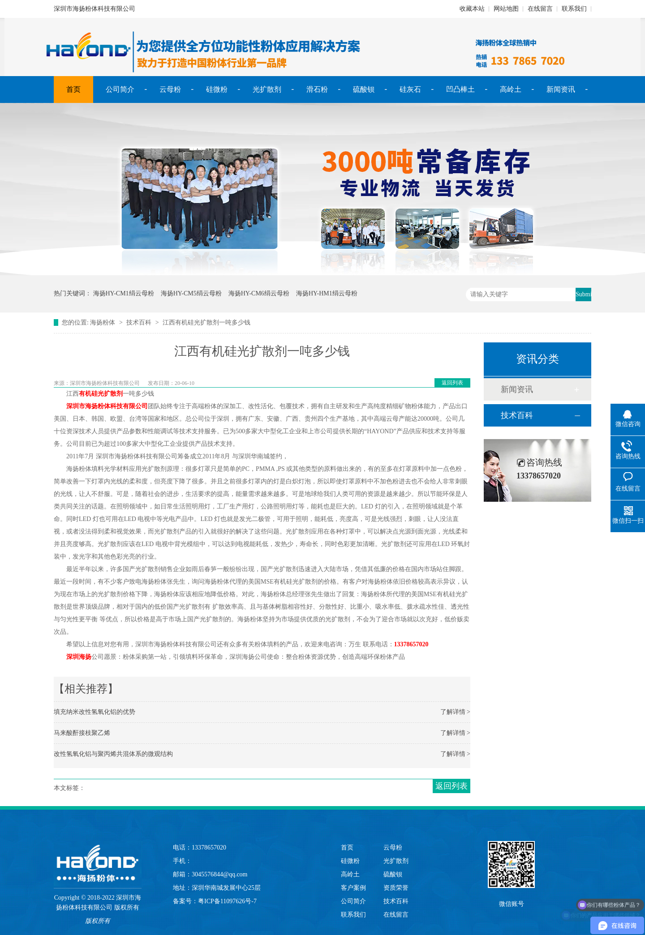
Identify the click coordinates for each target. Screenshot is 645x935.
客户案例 (353, 887)
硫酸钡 (363, 89)
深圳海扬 (78, 656)
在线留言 (540, 8)
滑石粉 (317, 89)
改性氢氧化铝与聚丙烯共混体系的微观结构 (113, 754)
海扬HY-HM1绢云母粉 (326, 293)
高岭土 (510, 89)
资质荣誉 (395, 887)
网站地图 (506, 8)
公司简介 (120, 89)
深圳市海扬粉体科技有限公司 (107, 406)
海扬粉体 (102, 322)
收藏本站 (472, 8)
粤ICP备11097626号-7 (227, 901)
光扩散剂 (267, 89)
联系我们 (574, 8)
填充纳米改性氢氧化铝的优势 (94, 712)
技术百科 (138, 322)
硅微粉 (217, 89)
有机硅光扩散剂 (101, 393)
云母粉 (170, 89)
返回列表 (452, 383)
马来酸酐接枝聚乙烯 (82, 733)
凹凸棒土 (460, 89)
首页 (73, 89)
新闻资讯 (560, 89)
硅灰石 (410, 89)
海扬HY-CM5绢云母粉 (191, 293)
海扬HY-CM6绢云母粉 (258, 293)
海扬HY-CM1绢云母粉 (123, 293)
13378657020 (411, 644)
